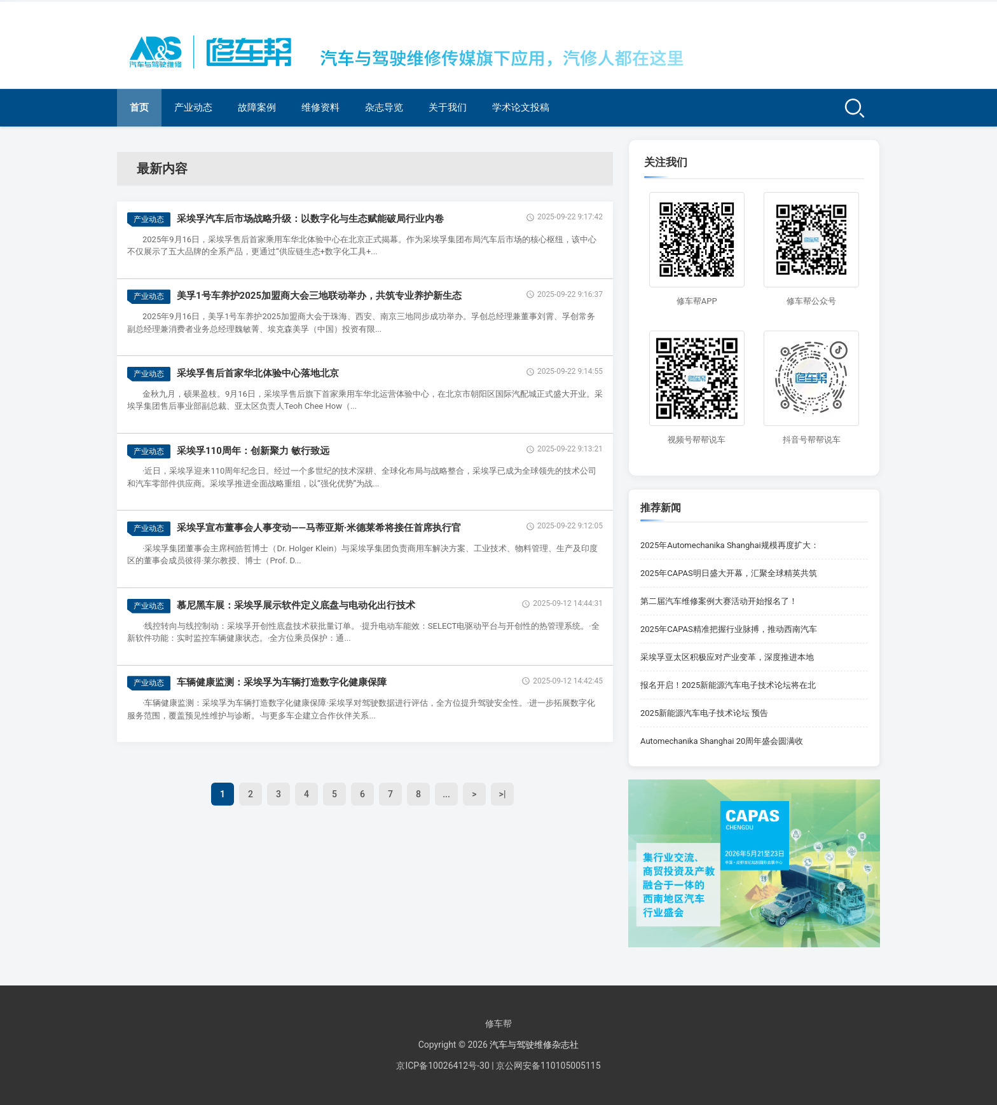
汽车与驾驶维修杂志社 (534, 1045)
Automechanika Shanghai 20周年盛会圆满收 (721, 741)
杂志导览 (384, 107)
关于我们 (448, 107)
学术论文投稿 (520, 107)
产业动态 (193, 107)
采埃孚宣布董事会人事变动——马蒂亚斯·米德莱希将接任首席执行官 (319, 527)
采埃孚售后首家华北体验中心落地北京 (258, 373)
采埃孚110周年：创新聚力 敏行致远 (253, 450)
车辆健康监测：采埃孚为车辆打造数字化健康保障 (282, 682)
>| (502, 794)
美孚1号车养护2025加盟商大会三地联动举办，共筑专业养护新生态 (319, 295)
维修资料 (320, 107)
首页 (139, 107)
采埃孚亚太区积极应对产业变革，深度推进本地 (727, 657)
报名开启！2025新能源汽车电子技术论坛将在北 (728, 685)
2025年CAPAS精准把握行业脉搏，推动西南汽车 (728, 629)
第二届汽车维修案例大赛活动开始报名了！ (718, 601)
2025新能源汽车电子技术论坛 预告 (704, 713)
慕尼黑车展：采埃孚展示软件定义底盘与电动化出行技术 (296, 605)
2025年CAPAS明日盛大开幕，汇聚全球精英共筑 (728, 573)
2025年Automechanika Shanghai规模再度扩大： (729, 545)
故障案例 (257, 107)
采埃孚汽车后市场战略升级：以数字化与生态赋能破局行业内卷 (310, 218)
